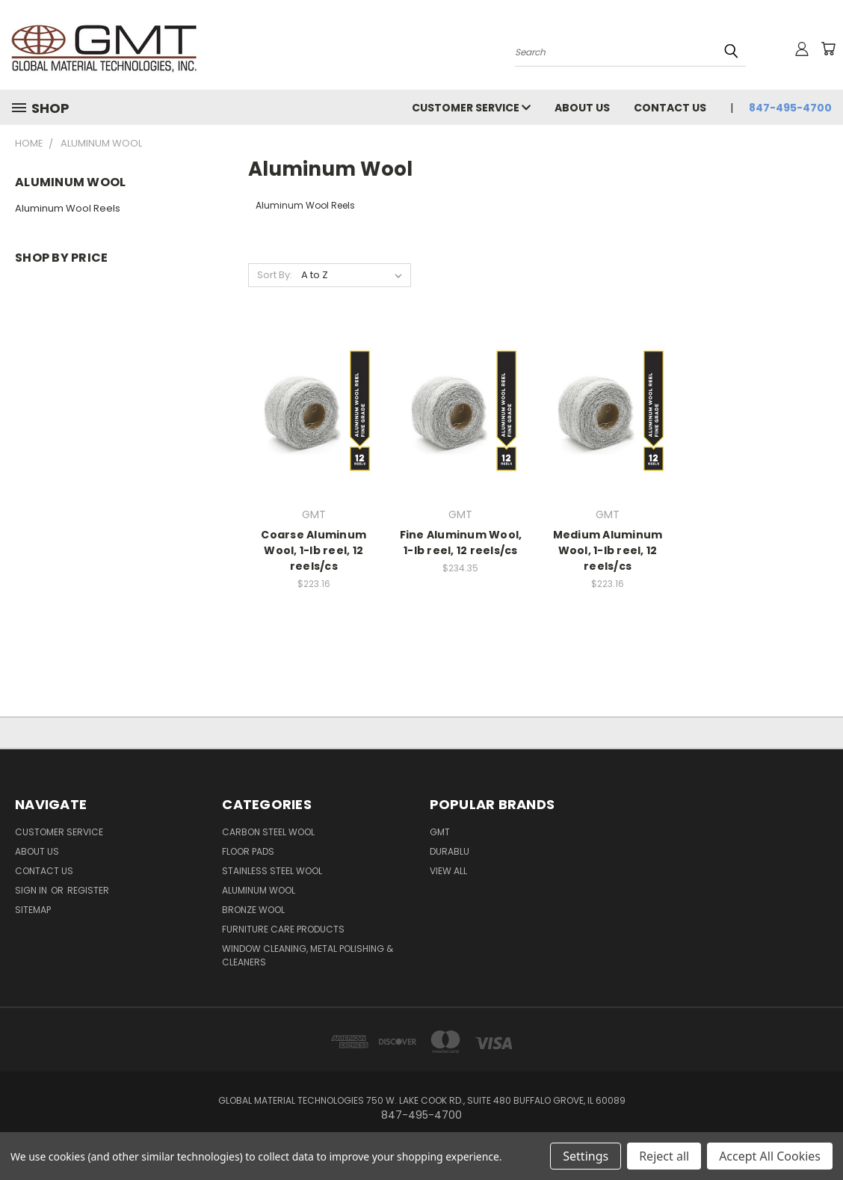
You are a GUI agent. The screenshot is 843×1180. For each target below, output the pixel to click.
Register (88, 890)
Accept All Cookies (770, 1156)
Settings (585, 1156)
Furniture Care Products (283, 929)
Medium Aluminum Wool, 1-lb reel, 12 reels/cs (608, 550)
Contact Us (670, 107)
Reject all (664, 1156)
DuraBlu (449, 851)
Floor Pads (248, 851)
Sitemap (33, 909)
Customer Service (471, 107)
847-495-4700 (790, 107)
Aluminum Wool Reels (67, 208)
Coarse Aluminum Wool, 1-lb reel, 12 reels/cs (313, 550)
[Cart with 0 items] (828, 48)
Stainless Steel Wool (272, 870)
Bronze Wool (253, 909)
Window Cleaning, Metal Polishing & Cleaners (307, 955)
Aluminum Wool (258, 890)
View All (448, 870)
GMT (440, 832)
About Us (582, 107)
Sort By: (274, 275)
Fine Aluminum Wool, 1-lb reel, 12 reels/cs (461, 542)
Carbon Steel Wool (268, 832)
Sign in (32, 890)
